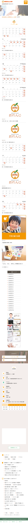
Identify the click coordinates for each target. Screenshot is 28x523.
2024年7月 (10, 295)
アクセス (20, 457)
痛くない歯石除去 (20, 495)
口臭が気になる (19, 492)
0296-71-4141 (14, 360)
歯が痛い (6, 480)
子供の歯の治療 (8, 484)
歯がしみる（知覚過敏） (9, 495)
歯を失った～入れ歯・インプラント (11, 488)
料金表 (14, 459)
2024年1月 (10, 308)
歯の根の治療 (7, 497)
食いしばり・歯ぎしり (9, 492)
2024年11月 (10, 291)
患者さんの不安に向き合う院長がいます (12, 475)
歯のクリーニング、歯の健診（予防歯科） (13, 482)
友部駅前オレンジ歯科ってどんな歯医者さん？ (13, 462)
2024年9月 (10, 293)
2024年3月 (10, 303)
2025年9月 (10, 280)
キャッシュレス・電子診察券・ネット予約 (13, 470)
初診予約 (13, 521)
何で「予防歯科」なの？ (9, 464)
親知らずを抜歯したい (19, 503)
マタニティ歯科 (16, 497)
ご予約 (6, 513)
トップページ (6, 455)
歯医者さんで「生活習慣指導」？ (11, 466)
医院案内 (6, 457)
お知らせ (12, 513)
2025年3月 (10, 287)
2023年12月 (10, 310)
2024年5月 (10, 299)
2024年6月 (10, 297)
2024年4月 (10, 301)
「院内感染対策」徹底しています (11, 473)
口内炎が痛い (7, 508)
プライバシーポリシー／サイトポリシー (12, 515)
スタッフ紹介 (7, 459)
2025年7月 (10, 282)
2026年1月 (10, 276)
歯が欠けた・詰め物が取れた (10, 490)
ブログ (17, 513)
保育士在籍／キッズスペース (10, 468)
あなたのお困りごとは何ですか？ (10, 478)
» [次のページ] (7, 267)
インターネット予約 (14, 356)
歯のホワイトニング (8, 503)
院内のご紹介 (13, 457)
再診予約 (20, 521)
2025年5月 (10, 284)
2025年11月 (10, 278)
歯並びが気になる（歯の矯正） (11, 499)
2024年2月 (10, 305)
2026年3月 (10, 274)
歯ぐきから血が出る (17, 484)
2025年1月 (10, 289)
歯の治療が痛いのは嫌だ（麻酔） (11, 486)
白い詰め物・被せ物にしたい (10, 501)
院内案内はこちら (14, 447)
